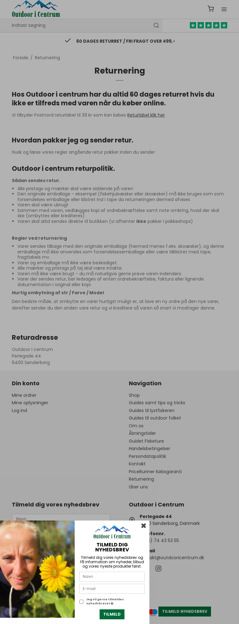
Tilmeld (112, 614)
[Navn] (112, 576)
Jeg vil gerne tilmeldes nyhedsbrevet (105, 602)
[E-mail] (112, 588)
